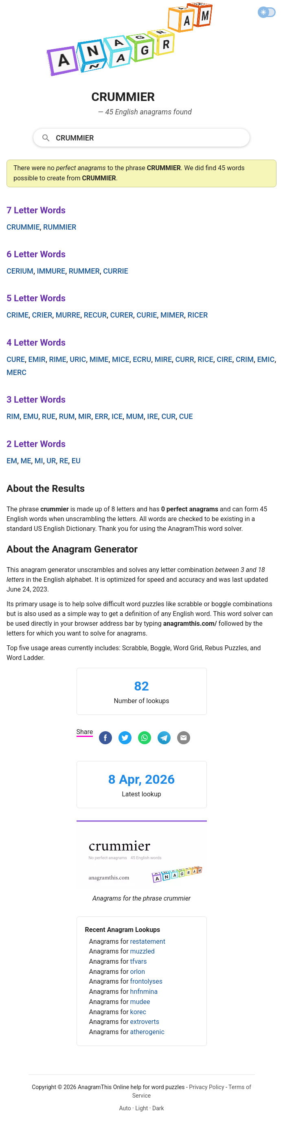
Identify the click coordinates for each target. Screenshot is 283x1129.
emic (265, 359)
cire (224, 359)
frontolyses (146, 981)
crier (42, 315)
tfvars (138, 961)
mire (163, 359)
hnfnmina (144, 991)
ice (117, 416)
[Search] (150, 137)
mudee (140, 1002)
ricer (198, 315)
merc (16, 372)
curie (146, 315)
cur (168, 416)
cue (186, 416)
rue (48, 416)
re (63, 460)
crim (245, 359)
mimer (172, 315)
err (101, 416)
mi (39, 460)
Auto (125, 1108)
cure (16, 359)
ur (51, 460)
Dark (158, 1108)
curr (185, 359)
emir (37, 359)
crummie (23, 227)
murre (68, 315)
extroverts (144, 1022)
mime (99, 359)
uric (78, 359)
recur (95, 315)
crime (18, 315)
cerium (20, 271)
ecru (142, 359)
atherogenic (147, 1032)
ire (152, 416)
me (25, 460)
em (12, 460)
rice (205, 359)
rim (13, 416)
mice (120, 359)
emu (31, 416)
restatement (147, 941)
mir (84, 416)
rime (57, 359)
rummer (84, 271)
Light (141, 1108)
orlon (137, 972)
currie (115, 271)
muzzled (142, 951)
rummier (59, 227)
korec (138, 1012)
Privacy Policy (206, 1087)
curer (121, 315)
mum (135, 416)
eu (76, 460)
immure (51, 271)
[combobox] (141, 137)
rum (67, 416)
